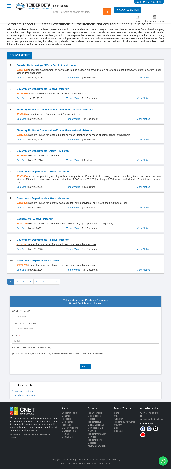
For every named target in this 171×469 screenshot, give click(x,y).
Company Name (21, 311)
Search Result (20, 55)
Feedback (66, 419)
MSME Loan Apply (97, 446)
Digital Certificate (96, 425)
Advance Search (127, 9)
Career (14, 437)
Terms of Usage (97, 459)
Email (16, 335)
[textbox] (14, 358)
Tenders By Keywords (124, 422)
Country (118, 425)
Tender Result (94, 422)
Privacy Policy (113, 459)
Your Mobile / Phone (25, 323)
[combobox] (85, 358)
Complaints (67, 422)
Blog (116, 428)
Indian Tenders (95, 413)
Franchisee (67, 425)
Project (91, 419)
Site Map (118, 431)
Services (15, 434)
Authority (118, 419)
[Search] (107, 11)
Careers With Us (70, 428)
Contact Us (67, 437)
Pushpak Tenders (25, 395)
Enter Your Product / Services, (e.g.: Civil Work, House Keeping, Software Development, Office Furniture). (58, 350)
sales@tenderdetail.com (152, 419)
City (116, 416)
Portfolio (45, 434)
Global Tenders (95, 416)
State (116, 413)
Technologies (30, 434)
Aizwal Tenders (24, 391)
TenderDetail (104, 463)
